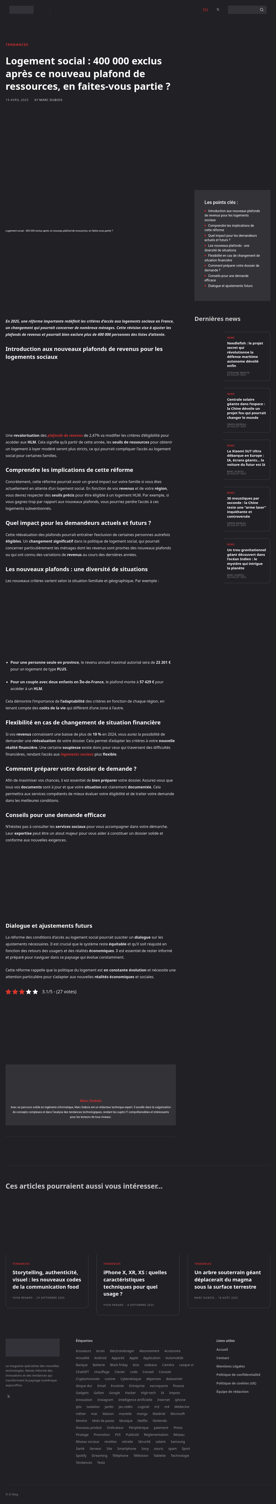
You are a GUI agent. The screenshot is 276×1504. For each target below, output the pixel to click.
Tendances (17, 44)
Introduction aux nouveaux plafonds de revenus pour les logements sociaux (232, 215)
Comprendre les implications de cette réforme (229, 228)
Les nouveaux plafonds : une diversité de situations (226, 248)
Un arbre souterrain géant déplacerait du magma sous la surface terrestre (227, 1279)
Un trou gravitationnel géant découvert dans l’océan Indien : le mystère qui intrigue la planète (246, 559)
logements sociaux (76, 754)
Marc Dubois (50, 99)
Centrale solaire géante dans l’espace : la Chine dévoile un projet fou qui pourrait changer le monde (246, 408)
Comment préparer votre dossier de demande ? (231, 268)
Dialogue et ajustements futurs (230, 286)
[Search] (261, 10)
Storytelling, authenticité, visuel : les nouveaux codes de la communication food (47, 1279)
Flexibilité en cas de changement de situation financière (232, 258)
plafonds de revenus (65, 435)
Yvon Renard (23, 1298)
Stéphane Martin (238, 372)
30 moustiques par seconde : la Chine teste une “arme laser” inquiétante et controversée (246, 507)
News (231, 338)
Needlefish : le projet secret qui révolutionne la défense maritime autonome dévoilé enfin (245, 354)
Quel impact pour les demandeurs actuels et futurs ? (230, 238)
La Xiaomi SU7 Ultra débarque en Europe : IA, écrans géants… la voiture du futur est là (246, 458)
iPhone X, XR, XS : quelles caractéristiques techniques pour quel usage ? (135, 1283)
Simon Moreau (236, 424)
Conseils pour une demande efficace (226, 278)
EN (205, 9)
